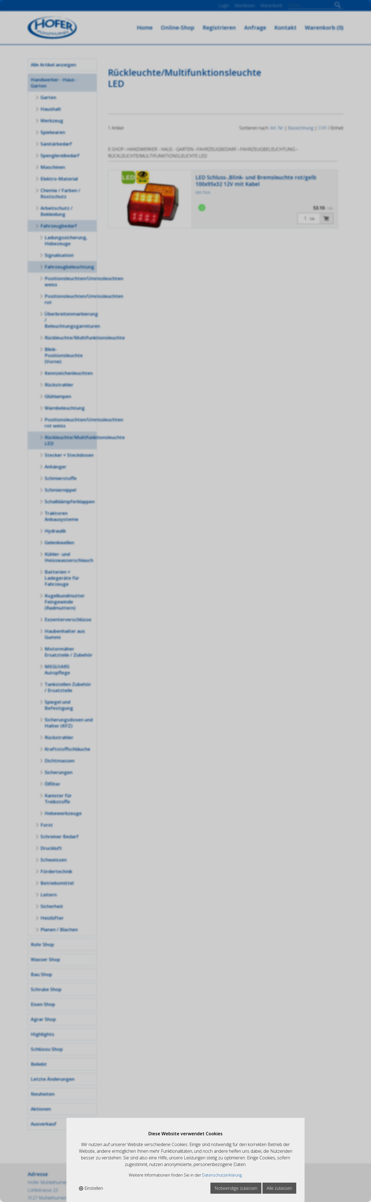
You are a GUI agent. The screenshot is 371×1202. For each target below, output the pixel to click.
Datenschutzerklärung (222, 1175)
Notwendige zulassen (236, 1188)
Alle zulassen (279, 1188)
